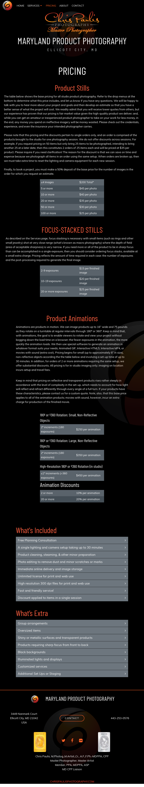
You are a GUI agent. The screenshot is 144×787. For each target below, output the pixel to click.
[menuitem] (20, 5)
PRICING (51, 5)
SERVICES (33, 5)
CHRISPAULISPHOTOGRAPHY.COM (72, 781)
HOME (20, 5)
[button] (72, 718)
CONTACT (78, 5)
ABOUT (63, 5)
